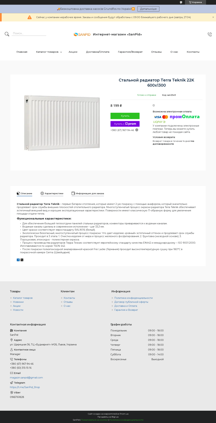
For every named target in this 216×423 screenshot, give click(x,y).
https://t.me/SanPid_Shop (25, 387)
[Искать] (7, 34)
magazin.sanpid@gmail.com (26, 377)
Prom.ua (124, 414)
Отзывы (156, 51)
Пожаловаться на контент (94, 420)
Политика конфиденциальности (133, 297)
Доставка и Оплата (125, 305)
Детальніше (148, 8)
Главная (21, 51)
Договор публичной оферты (131, 301)
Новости (18, 309)
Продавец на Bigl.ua (108, 417)
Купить (125, 115)
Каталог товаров (47, 51)
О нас (174, 51)
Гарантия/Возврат (130, 51)
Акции (73, 51)
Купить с (125, 123)
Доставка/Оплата (97, 51)
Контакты (193, 51)
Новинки (18, 301)
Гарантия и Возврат (126, 309)
